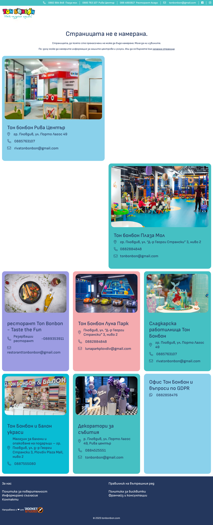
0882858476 (163, 395)
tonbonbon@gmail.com (139, 256)
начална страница (164, 48)
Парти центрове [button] (106, 13)
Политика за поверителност (24, 491)
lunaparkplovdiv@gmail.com (104, 348)
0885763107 (21, 141)
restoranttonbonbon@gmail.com (33, 350)
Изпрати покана (178, 13)
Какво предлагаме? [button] (135, 13)
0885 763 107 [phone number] (98, 2)
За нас (7, 483)
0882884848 (131, 249)
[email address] (180, 2)
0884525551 (92, 450)
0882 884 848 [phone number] (60, 2)
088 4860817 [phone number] (139, 2)
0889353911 (53, 338)
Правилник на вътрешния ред (131, 483)
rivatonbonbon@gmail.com (32, 148)
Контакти (158, 13)
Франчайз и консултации (128, 495)
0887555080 (21, 464)
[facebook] (202, 2)
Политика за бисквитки (127, 491)
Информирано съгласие (20, 495)
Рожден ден (85, 13)
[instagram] (208, 2)
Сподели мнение (200, 13)
